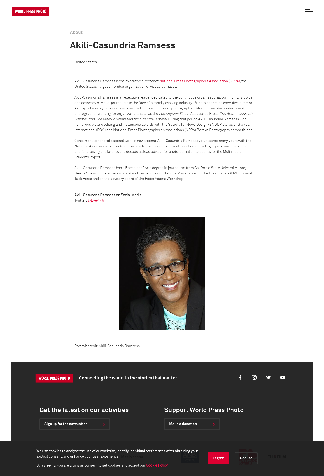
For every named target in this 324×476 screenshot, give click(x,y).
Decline (246, 458)
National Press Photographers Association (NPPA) (199, 81)
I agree (218, 458)
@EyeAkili (96, 200)
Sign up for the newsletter (65, 424)
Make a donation (183, 424)
